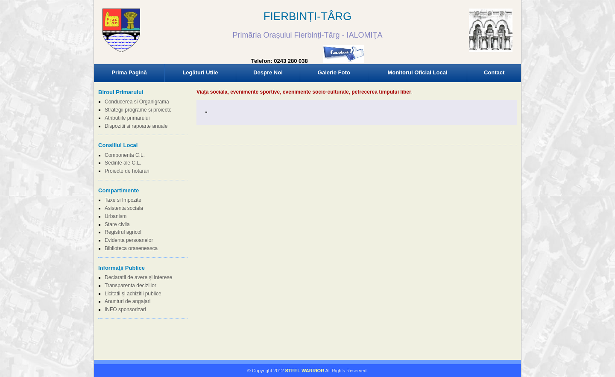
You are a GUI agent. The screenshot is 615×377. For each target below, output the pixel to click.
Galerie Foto (334, 72)
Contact (494, 72)
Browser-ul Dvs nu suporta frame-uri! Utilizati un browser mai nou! (307, 38)
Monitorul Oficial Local (417, 72)
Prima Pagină (128, 72)
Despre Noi (268, 72)
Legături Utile (200, 72)
